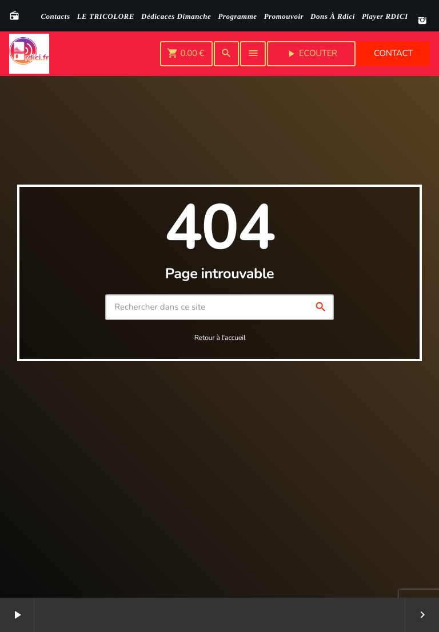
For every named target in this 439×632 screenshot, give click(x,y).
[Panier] (186, 53)
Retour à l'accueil (220, 338)
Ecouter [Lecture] (311, 53)
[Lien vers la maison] (29, 54)
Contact (393, 53)
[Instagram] (422, 21)
